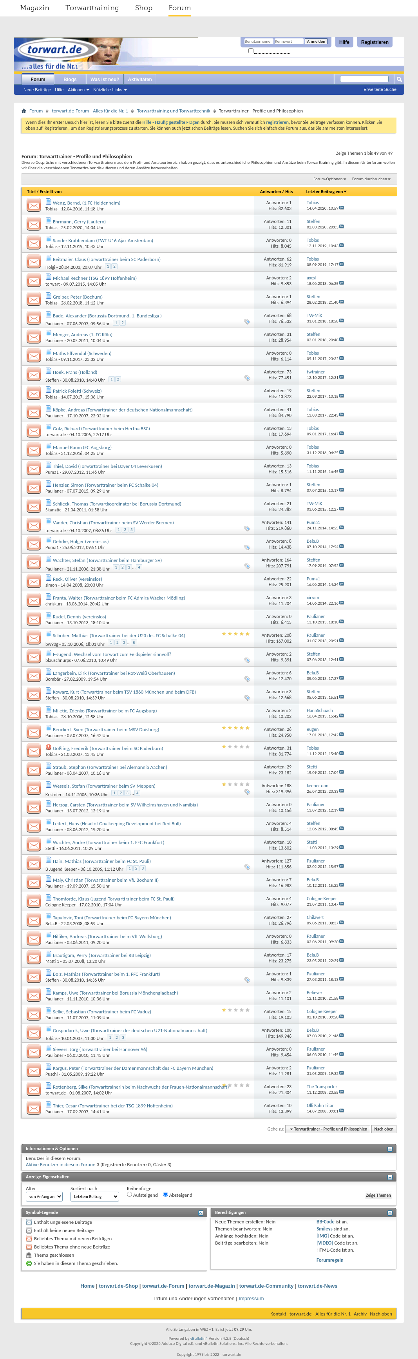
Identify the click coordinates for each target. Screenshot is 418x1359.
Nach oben (383, 1129)
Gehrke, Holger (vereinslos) (81, 541)
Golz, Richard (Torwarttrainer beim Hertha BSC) (101, 428)
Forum (179, 8)
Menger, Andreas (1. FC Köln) (82, 334)
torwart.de (55, 434)
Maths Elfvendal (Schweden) (82, 353)
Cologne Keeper (60, 905)
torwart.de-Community (266, 1286)
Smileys (325, 1229)
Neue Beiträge (37, 89)
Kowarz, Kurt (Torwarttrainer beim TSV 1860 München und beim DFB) (124, 692)
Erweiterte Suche (380, 89)
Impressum (251, 1298)
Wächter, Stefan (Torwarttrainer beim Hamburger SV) (107, 560)
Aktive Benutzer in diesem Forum (60, 1164)
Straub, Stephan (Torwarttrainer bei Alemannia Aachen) (110, 767)
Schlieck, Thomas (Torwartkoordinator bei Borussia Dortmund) (117, 504)
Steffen (52, 380)
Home (87, 1286)
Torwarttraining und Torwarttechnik (173, 111)
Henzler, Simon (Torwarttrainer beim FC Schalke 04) (105, 485)
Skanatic (53, 510)
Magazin (34, 8)
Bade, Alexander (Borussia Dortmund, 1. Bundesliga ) (107, 316)
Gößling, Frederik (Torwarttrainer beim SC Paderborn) (108, 748)
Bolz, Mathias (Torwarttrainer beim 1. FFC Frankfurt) (106, 974)
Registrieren (375, 42)
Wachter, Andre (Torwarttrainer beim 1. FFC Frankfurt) (109, 842)
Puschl (51, 1074)
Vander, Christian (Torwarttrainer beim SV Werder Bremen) (113, 522)
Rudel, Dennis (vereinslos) (79, 617)
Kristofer (53, 794)
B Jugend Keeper (61, 869)
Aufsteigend (142, 1195)
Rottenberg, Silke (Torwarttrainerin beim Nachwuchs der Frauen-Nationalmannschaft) (141, 1087)
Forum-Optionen (327, 178)
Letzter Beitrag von (327, 191)
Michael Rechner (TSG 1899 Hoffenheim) (95, 278)
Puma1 (52, 472)
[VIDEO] (325, 1243)
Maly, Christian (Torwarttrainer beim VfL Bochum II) (106, 880)
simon (51, 585)
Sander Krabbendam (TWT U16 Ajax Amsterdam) (103, 240)
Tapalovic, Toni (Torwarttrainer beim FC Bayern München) (112, 917)
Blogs (69, 79)
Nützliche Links (107, 89)
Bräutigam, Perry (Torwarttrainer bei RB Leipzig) (102, 955)
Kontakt (278, 1314)
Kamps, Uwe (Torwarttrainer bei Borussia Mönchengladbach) (115, 993)
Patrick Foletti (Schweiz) (77, 391)
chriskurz (54, 604)
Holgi (50, 267)
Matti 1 (52, 961)
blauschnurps (58, 660)
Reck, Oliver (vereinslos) (77, 579)
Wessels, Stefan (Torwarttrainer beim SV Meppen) (104, 786)
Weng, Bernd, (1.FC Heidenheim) (87, 203)
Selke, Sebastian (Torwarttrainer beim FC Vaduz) (102, 1012)
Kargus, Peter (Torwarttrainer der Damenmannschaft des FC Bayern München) (133, 1068)
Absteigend (177, 1195)
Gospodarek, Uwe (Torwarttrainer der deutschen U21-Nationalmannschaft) (130, 1030)
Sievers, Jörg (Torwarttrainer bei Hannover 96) (100, 1049)
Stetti (50, 848)
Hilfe (344, 42)
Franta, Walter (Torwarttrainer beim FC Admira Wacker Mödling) (119, 598)
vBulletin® (199, 1338)
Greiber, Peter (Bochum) (78, 297)
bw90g (51, 644)
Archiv (360, 1314)
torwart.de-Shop (118, 1286)
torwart (52, 284)
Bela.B (51, 923)
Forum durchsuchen (369, 178)
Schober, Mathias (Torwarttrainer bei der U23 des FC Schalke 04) (119, 635)
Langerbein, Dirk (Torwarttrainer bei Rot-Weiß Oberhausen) (114, 673)
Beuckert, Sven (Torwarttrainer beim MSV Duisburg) (106, 729)
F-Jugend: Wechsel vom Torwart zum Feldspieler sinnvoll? (112, 654)
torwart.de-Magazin (212, 1286)
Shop (143, 8)
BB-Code (326, 1222)
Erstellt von (51, 191)
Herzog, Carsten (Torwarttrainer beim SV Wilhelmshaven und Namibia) (125, 805)
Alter (31, 1188)
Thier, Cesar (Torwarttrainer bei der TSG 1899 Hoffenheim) (113, 1106)
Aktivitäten (140, 79)
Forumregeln (330, 1260)
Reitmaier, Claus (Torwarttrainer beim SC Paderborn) (107, 259)
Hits (289, 191)
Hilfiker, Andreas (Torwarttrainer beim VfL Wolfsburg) (107, 936)
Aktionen (76, 89)
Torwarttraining (92, 8)
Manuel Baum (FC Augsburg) (82, 447)
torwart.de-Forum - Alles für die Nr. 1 (90, 111)
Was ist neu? (104, 79)
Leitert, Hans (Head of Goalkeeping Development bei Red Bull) (117, 823)
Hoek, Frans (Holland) (75, 372)
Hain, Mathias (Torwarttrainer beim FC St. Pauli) (102, 861)
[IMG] (323, 1236)
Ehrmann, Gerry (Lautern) (79, 222)
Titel (31, 191)
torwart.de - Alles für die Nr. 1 (320, 1314)
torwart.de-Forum (163, 1286)
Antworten (270, 191)
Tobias (51, 209)
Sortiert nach (84, 1188)
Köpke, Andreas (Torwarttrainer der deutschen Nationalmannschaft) (123, 410)
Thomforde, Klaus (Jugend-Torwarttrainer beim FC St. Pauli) (114, 899)
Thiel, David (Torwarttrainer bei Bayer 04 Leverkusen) (107, 466)
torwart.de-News (317, 1286)
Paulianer (54, 323)
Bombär (53, 679)
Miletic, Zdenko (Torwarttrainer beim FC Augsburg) (105, 711)
